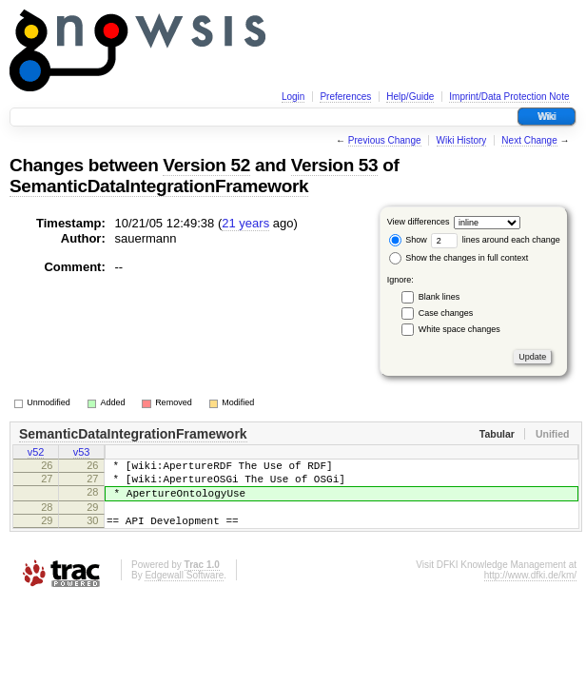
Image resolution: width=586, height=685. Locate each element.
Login (293, 96)
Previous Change (384, 140)
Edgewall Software (184, 592)
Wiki (546, 116)
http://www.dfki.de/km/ (530, 592)
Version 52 (206, 165)
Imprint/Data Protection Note (509, 96)
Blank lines (439, 297)
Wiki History (462, 140)
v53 (81, 454)
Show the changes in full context (459, 258)
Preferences (345, 96)
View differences (418, 221)
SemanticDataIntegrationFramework (159, 186)
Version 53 (335, 165)
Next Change (529, 140)
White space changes (459, 329)
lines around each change (495, 240)
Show (408, 240)
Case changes (446, 313)
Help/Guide (410, 96)
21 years (245, 223)
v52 (36, 454)
